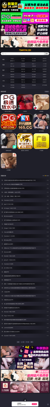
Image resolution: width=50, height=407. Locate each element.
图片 (3, 75)
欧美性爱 (44, 69)
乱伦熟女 (34, 71)
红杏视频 (12, 87)
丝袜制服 (23, 66)
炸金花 (23, 60)
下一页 (27, 342)
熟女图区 (34, 76)
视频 (3, 65)
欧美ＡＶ (34, 63)
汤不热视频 (44, 85)
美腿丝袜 (12, 76)
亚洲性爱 (12, 69)
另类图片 (44, 76)
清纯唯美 (23, 76)
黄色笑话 (34, 82)
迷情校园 (12, 82)
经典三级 (23, 71)
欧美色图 (34, 74)
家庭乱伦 (23, 79)
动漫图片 (44, 74)
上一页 (22, 342)
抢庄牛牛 (44, 60)
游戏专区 (44, 58)
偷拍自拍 (23, 69)
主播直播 (34, 66)
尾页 (32, 342)
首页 (18, 342)
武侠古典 (44, 79)
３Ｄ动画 (44, 63)
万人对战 (34, 58)
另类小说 (23, 82)
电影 (3, 70)
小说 (3, 80)
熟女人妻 (12, 66)
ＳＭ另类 (44, 66)
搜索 (47, 53)
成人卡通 (34, 69)
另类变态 (44, 71)
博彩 (3, 59)
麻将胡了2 (12, 60)
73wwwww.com (25, 50)
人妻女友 (34, 79)
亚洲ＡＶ (12, 63)
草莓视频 (34, 85)
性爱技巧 (44, 82)
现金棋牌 (34, 60)
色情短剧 (23, 87)
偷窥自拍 (12, 74)
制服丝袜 (12, 71)
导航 (3, 86)
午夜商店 (23, 85)
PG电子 (12, 58)
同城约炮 (12, 85)
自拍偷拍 (23, 63)
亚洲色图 (23, 74)
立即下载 (34, 404)
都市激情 (12, 79)
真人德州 (23, 58)
